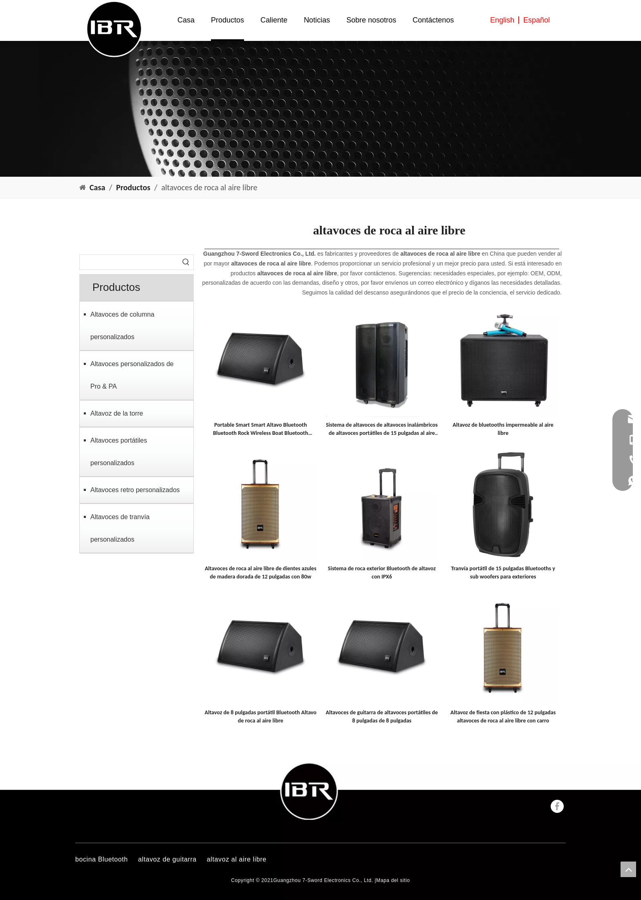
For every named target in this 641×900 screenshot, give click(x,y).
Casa (186, 20)
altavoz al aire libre (237, 859)
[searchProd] (129, 262)
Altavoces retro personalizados (135, 489)
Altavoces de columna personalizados (122, 325)
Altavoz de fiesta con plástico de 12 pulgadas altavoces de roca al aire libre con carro (503, 716)
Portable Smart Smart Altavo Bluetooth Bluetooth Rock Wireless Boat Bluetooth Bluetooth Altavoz (260, 429)
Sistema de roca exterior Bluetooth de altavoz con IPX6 (382, 572)
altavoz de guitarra (167, 859)
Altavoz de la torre (116, 413)
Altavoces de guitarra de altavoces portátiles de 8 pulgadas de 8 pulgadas (382, 716)
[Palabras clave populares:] (186, 262)
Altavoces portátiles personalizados (118, 451)
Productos (227, 20)
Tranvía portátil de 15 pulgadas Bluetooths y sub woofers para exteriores (503, 572)
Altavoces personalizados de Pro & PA (132, 375)
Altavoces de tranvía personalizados (120, 528)
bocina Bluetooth (101, 859)
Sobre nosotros (371, 20)
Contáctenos (433, 20)
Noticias (317, 20)
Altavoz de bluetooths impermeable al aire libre (503, 428)
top (628, 869)
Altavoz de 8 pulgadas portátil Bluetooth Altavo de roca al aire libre (260, 716)
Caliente (273, 20)
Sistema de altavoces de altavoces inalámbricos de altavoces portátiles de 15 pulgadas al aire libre (381, 429)
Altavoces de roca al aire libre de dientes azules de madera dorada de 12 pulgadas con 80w (260, 572)
